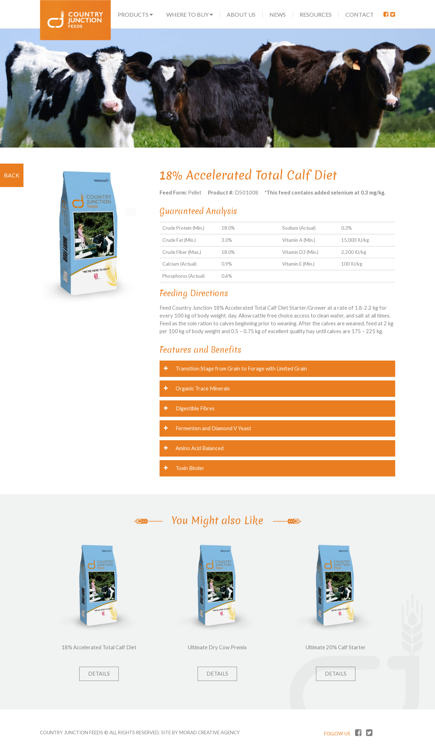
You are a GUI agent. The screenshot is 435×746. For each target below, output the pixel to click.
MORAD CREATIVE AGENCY (209, 732)
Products (135, 14)
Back (12, 175)
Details (99, 674)
